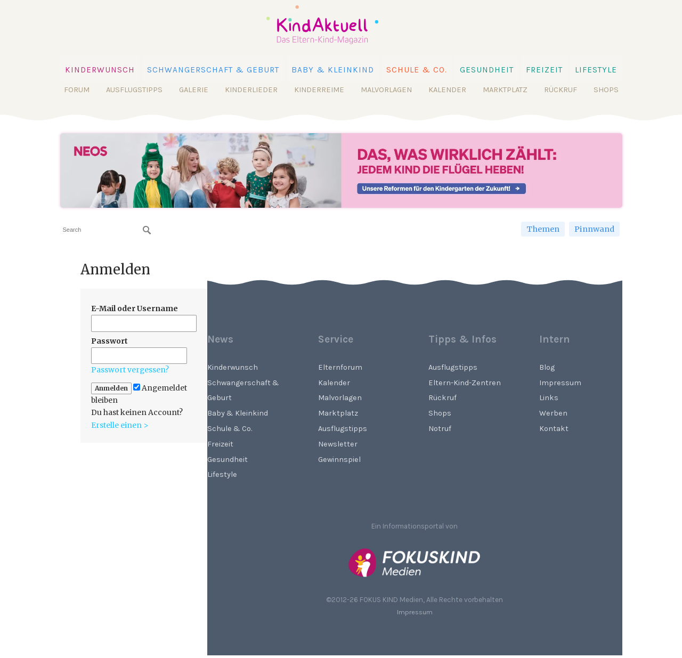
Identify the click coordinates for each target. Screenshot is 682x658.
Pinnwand (594, 229)
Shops (606, 89)
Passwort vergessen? (130, 370)
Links (548, 397)
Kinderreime (319, 89)
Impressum (560, 382)
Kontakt (554, 428)
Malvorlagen (386, 89)
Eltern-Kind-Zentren (464, 382)
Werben (553, 413)
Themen (542, 229)
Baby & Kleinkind (332, 70)
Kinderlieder (251, 89)
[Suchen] (147, 230)
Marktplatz (505, 89)
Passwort (109, 341)
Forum (77, 89)
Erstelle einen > (120, 425)
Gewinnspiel (339, 459)
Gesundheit (487, 70)
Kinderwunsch (100, 70)
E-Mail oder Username (134, 308)
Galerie (193, 89)
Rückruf (560, 89)
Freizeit (544, 70)
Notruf (439, 428)
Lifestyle (596, 70)
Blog (547, 367)
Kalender (447, 89)
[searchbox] (106, 230)
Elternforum (340, 367)
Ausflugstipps (134, 89)
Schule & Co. (416, 70)
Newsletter (338, 444)
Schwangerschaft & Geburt (213, 70)
